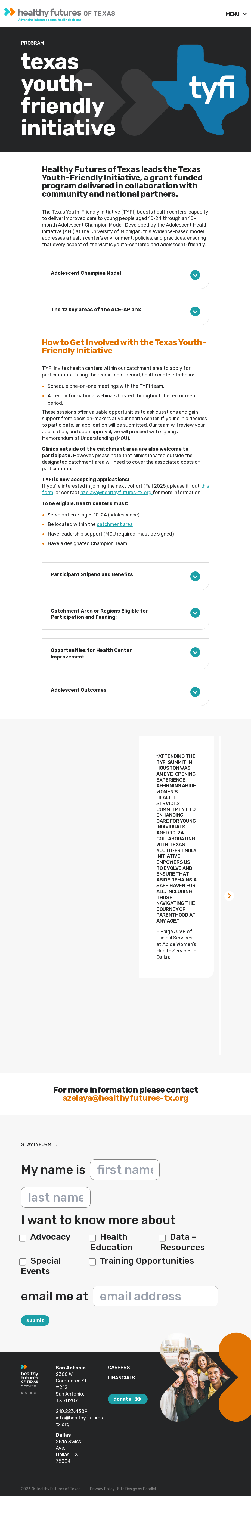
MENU (233, 14)
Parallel (149, 1489)
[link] (113, 13)
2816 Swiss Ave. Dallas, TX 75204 (68, 1451)
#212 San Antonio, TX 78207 (70, 1393)
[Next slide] (229, 896)
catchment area (115, 524)
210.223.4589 (72, 1411)
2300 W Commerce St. (72, 1377)
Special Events (41, 1265)
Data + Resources (182, 1242)
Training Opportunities (142, 1260)
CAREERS (119, 1368)
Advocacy (45, 1237)
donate (122, 1399)
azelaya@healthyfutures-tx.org (116, 493)
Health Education (112, 1242)
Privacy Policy (102, 1489)
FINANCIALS (121, 1378)
